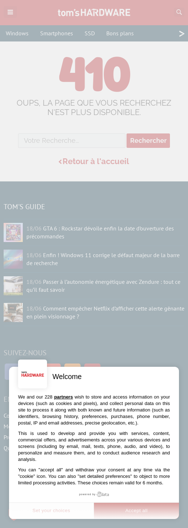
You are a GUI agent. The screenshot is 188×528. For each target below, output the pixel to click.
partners (63, 397)
